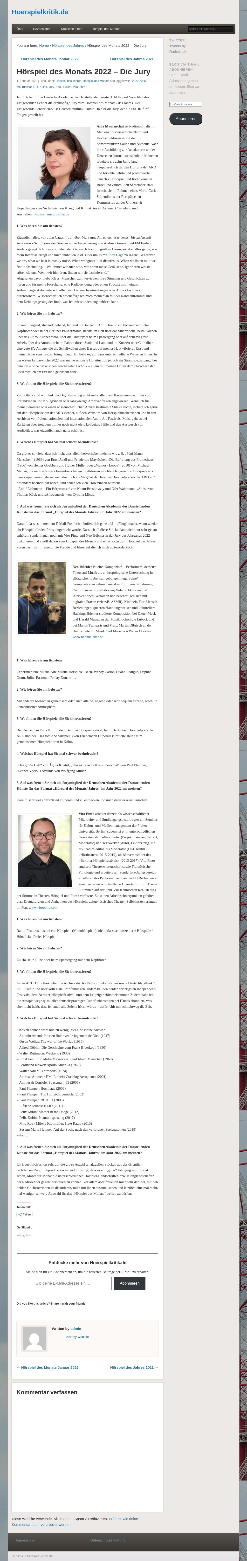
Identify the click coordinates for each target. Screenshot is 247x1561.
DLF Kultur (40, 87)
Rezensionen (42, 29)
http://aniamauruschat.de (51, 214)
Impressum (25, 1540)
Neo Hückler (63, 87)
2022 (135, 81)
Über (20, 29)
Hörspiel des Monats (106, 29)
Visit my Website (77, 1337)
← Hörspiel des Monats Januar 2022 (48, 59)
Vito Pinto (79, 87)
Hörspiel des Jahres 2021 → (134, 59)
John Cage (116, 255)
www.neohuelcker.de (88, 637)
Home (44, 45)
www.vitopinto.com (43, 907)
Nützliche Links (71, 29)
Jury (51, 87)
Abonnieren (130, 1283)
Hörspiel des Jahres (68, 45)
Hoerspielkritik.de (40, 12)
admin (75, 1329)
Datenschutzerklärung (108, 1540)
